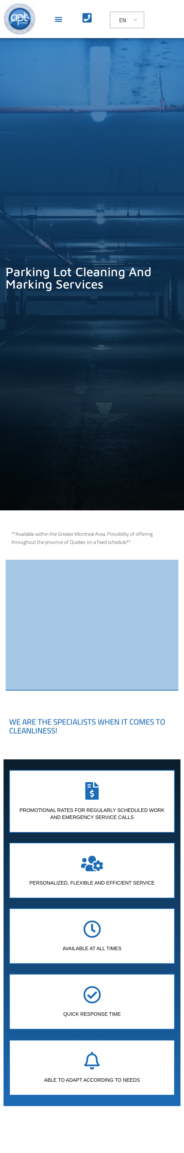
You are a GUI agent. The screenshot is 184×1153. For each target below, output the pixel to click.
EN (122, 20)
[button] (59, 19)
